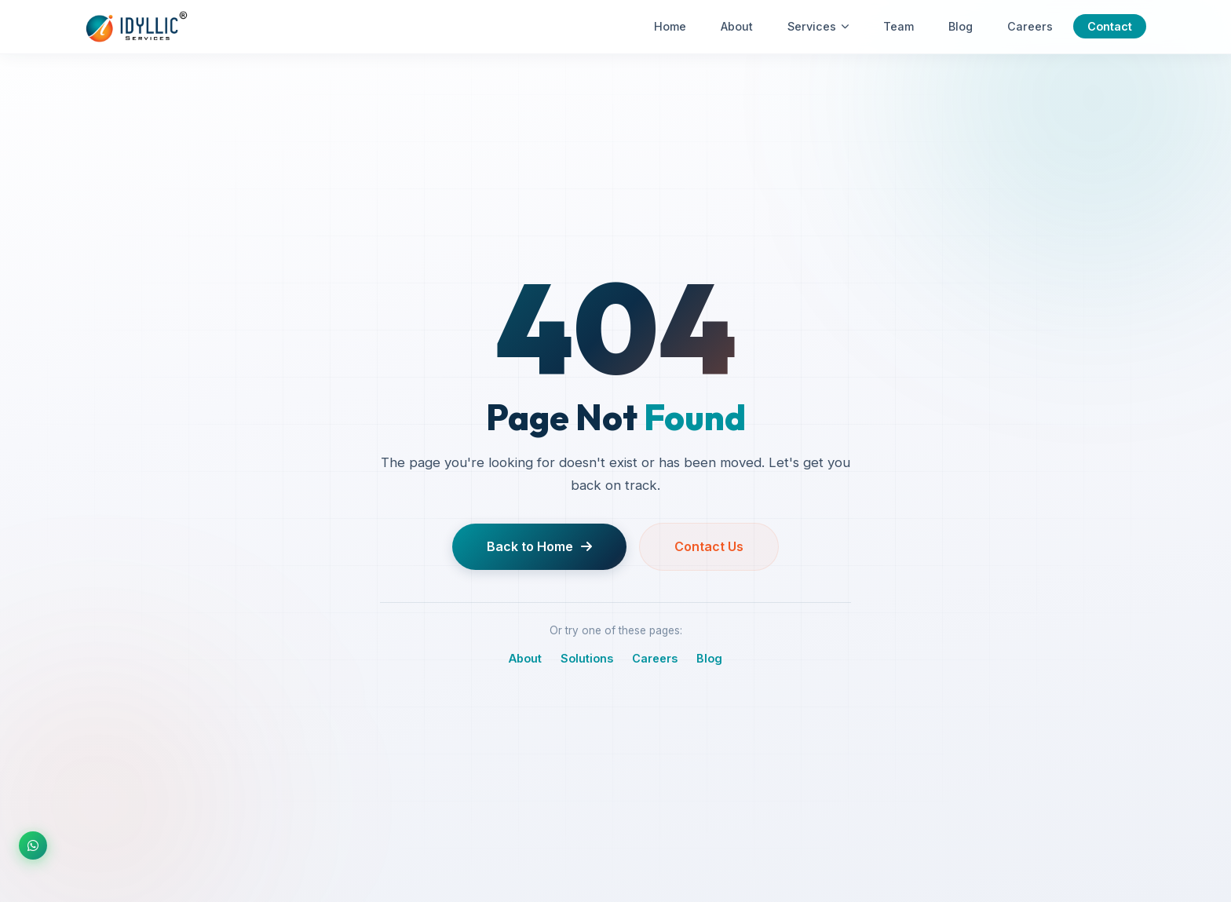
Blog (960, 26)
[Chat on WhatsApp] (33, 845)
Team (898, 26)
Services (818, 26)
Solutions (587, 662)
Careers (1030, 26)
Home (670, 26)
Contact (1109, 26)
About (737, 26)
